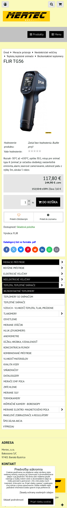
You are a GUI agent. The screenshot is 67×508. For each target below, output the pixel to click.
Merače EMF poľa (13, 381)
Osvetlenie (10, 319)
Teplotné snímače (14, 302)
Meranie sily (10, 392)
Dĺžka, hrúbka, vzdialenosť (20, 341)
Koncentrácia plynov (16, 347)
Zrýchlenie (10, 387)
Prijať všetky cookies (40, 501)
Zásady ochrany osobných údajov (36, 492)
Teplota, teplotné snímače (34, 285)
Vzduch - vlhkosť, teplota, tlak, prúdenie (28, 308)
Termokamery (11, 398)
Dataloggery (11, 375)
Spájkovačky (10, 370)
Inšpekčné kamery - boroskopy (21, 404)
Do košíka (48, 202)
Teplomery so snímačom (18, 296)
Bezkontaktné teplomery (19, 291)
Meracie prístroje (34, 262)
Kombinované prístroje (17, 353)
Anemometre (11, 336)
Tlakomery (34, 313)
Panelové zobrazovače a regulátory (25, 415)
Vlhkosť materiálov (15, 358)
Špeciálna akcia (12, 420)
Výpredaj (8, 426)
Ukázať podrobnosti (13, 499)
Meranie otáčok (13, 324)
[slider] (34, 151)
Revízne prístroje (34, 268)
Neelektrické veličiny (34, 279)
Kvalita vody (11, 364)
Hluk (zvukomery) (14, 330)
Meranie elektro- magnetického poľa (34, 409)
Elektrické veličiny (34, 274)
